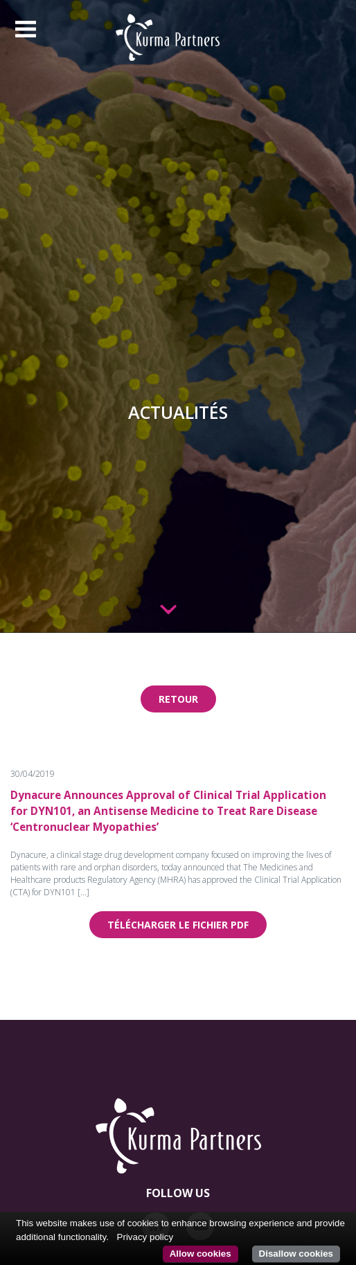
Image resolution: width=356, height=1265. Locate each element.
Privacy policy (145, 1237)
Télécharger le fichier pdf (178, 924)
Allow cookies (200, 1253)
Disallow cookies (296, 1253)
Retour (178, 699)
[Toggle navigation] (25, 29)
